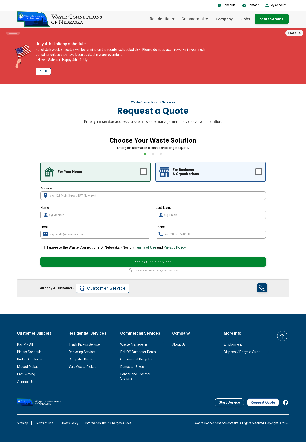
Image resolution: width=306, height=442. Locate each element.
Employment (233, 344)
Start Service (272, 19)
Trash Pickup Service (84, 344)
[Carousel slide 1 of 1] (13, 33)
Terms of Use (145, 247)
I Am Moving (26, 374)
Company (224, 19)
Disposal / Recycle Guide (242, 352)
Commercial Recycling (136, 359)
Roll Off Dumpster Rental (138, 352)
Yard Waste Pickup (82, 367)
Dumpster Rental (81, 359)
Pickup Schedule (29, 352)
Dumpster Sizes (132, 367)
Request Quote (263, 402)
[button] (162, 19)
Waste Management (135, 344)
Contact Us (25, 382)
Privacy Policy (175, 247)
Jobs (245, 19)
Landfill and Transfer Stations (135, 376)
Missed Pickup (28, 367)
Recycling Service (82, 352)
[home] (59, 19)
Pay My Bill (25, 344)
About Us (179, 344)
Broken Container (29, 359)
